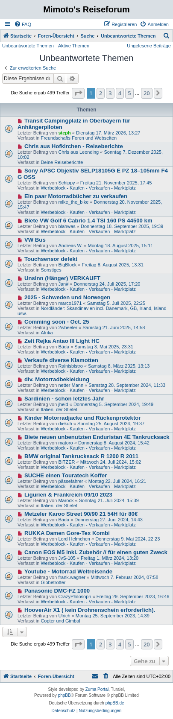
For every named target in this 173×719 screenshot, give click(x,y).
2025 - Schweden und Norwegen (67, 297)
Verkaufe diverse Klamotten (61, 360)
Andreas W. (70, 245)
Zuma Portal (96, 689)
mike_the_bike (73, 202)
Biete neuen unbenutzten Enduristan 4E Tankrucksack (97, 437)
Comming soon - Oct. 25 (56, 322)
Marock (65, 500)
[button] (78, 93)
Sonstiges (51, 269)
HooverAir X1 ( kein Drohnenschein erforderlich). (89, 610)
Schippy (66, 182)
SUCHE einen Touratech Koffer (65, 475)
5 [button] (129, 93)
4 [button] (119, 93)
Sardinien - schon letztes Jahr (64, 398)
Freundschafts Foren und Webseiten (79, 137)
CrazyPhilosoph (74, 596)
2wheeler (67, 327)
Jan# (63, 283)
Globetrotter (53, 582)
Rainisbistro (70, 365)
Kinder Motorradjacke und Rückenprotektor (82, 418)
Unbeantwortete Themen (28, 45)
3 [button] (109, 93)
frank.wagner (71, 577)
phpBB (64, 695)
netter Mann (70, 385)
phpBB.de (115, 703)
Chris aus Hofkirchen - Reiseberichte (73, 146)
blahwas (66, 226)
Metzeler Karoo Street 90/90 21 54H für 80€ (81, 514)
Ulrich (64, 615)
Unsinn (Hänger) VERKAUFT (62, 278)
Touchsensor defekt (50, 259)
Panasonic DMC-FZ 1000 (57, 590)
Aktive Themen (73, 45)
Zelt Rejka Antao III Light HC (62, 341)
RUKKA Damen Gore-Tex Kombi (67, 533)
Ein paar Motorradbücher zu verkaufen (75, 196)
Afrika (47, 332)
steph (64, 132)
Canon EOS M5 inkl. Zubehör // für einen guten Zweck (95, 552)
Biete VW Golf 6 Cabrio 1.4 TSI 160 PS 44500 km (88, 220)
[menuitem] (22, 24)
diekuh (65, 423)
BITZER (66, 462)
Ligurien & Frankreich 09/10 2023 (68, 494)
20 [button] (147, 93)
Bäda (63, 346)
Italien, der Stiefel (59, 409)
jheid (63, 404)
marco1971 (70, 303)
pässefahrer (70, 481)
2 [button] (100, 93)
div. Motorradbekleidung (56, 379)
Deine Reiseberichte (62, 162)
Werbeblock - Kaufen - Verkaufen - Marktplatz (88, 187)
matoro (65, 442)
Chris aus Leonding (78, 152)
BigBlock (67, 264)
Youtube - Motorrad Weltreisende (68, 571)
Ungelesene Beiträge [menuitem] (149, 45)
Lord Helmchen (74, 538)
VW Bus (35, 240)
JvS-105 (66, 558)
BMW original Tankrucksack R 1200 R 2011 (81, 456)
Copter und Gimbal (60, 620)
